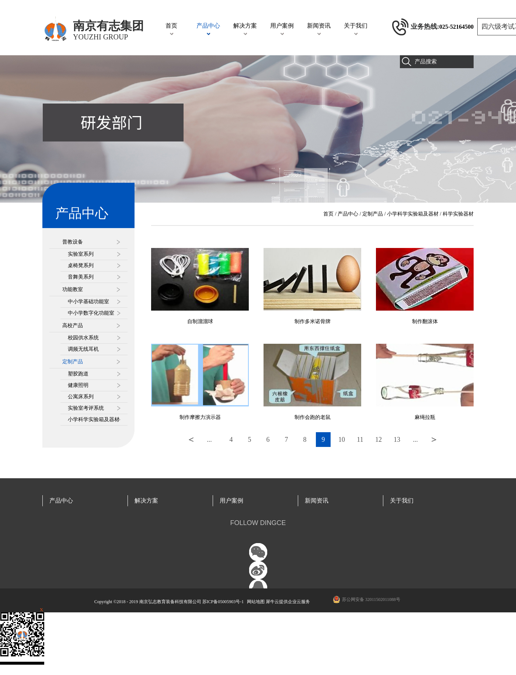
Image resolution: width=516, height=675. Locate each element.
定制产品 (372, 214)
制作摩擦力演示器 (200, 417)
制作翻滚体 (425, 321)
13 (397, 439)
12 (378, 439)
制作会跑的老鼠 (312, 417)
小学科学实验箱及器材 (413, 214)
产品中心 (348, 214)
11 (360, 439)
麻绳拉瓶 (425, 417)
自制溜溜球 (200, 321)
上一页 (191, 439)
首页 (171, 25)
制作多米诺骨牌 (312, 321)
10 (341, 439)
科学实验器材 (458, 214)
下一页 (433, 439)
